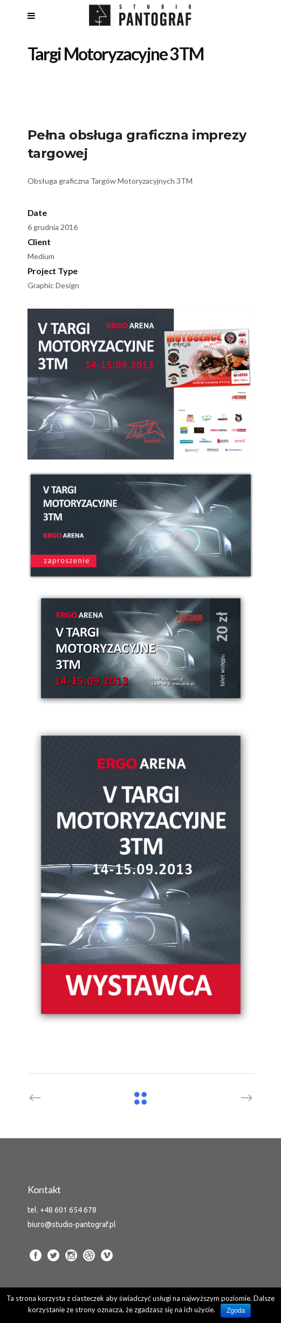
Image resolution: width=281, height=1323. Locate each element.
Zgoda (236, 1310)
